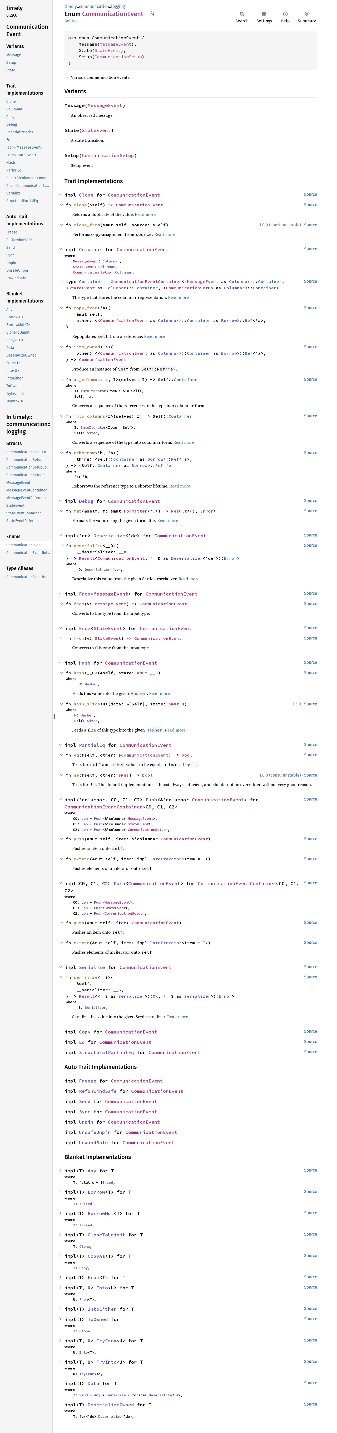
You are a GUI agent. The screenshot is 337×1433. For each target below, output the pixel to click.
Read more (145, 214)
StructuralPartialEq (106, 1052)
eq (76, 755)
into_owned (87, 346)
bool (187, 755)
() (192, 511)
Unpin (86, 1122)
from (79, 603)
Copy (85, 1032)
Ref (249, 320)
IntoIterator (93, 390)
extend (82, 858)
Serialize (92, 967)
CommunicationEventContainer (146, 281)
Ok (155, 996)
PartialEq (92, 745)
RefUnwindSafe (98, 1091)
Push (151, 800)
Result (179, 511)
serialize (85, 977)
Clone (86, 195)
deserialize (88, 545)
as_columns (87, 379)
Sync (85, 1112)
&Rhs (123, 775)
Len (84, 818)
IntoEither (102, 1309)
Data (93, 1383)
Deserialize (109, 536)
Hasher (91, 684)
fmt (78, 511)
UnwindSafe (93, 1142)
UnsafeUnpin (95, 1132)
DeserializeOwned (111, 1405)
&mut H (176, 703)
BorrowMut (101, 1213)
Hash (85, 663)
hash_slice (87, 703)
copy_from (85, 307)
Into (102, 1288)
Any (92, 1171)
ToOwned (98, 1319)
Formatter (135, 511)
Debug (86, 501)
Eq (82, 1042)
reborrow (84, 452)
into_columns (89, 416)
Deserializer (187, 558)
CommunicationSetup (118, 56)
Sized (92, 433)
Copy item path (151, 13)
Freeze (87, 1081)
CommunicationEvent (134, 195)
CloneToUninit (106, 1235)
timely (71, 6)
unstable (291, 224)
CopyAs (96, 1256)
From (85, 594)
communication (94, 6)
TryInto (106, 1362)
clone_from (87, 224)
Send (85, 1101)
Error (206, 511)
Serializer (131, 996)
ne (76, 775)
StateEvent (108, 50)
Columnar (90, 249)
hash (79, 672)
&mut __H (147, 672)
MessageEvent (115, 44)
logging (118, 6)
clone (80, 204)
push (79, 838)
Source (71, 20)
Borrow (229, 320)
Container (91, 281)
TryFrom (106, 1341)
